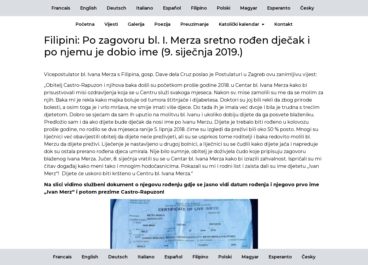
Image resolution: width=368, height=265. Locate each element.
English (88, 8)
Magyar (248, 8)
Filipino (199, 8)
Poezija (162, 24)
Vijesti (111, 24)
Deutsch (116, 8)
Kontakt (283, 24)
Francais (60, 8)
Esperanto (278, 8)
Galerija (136, 24)
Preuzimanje (194, 24)
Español (172, 8)
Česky (307, 8)
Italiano (144, 8)
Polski (223, 8)
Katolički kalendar (241, 24)
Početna (85, 24)
